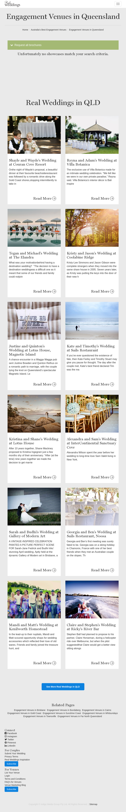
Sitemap (93, 804)
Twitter (9, 739)
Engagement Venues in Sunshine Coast (62, 713)
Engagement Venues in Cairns (96, 710)
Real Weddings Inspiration (17, 759)
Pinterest (10, 742)
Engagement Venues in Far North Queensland (80, 716)
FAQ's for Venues (13, 782)
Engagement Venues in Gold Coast (24, 713)
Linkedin (10, 745)
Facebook (11, 733)
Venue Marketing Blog (15, 785)
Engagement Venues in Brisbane (29, 710)
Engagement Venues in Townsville (39, 716)
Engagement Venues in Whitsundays (100, 713)
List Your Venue (12, 772)
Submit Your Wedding (15, 753)
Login (7, 776)
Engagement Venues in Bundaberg (64, 710)
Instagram (11, 736)
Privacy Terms (11, 756)
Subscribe (11, 764)
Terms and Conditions (15, 779)
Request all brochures (25, 45)
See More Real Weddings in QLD (63, 686)
